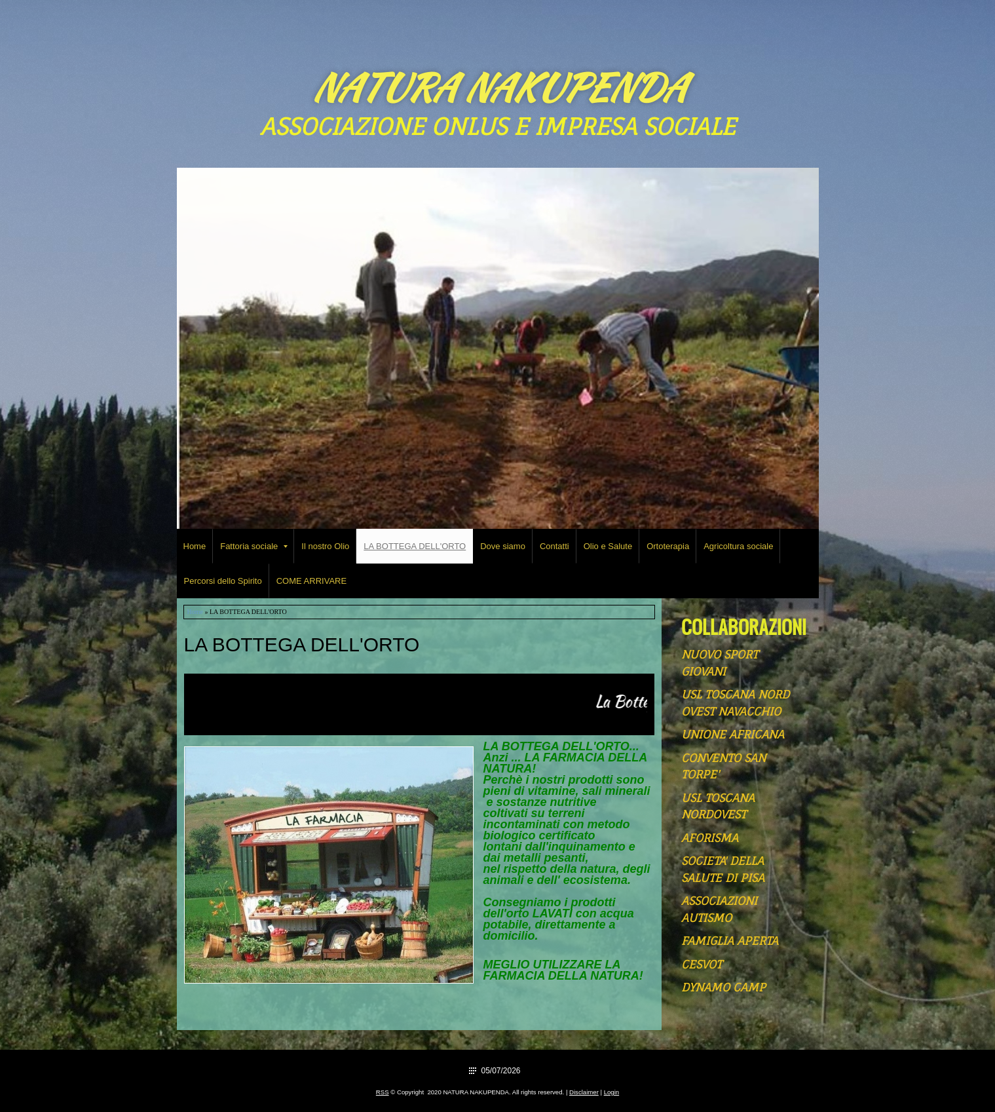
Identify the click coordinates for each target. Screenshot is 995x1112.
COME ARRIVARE (311, 581)
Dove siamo (502, 546)
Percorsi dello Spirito (223, 581)
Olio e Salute (608, 546)
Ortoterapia (668, 546)
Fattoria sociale (254, 546)
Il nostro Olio (325, 546)
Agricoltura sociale (738, 546)
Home (194, 546)
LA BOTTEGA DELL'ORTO (415, 546)
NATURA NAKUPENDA (498, 87)
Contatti (554, 546)
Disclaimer (584, 1092)
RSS (382, 1092)
